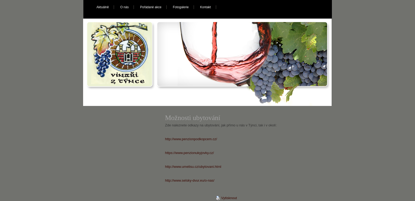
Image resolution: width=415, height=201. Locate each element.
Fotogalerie (181, 7)
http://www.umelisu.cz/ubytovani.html (193, 167)
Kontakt (205, 7)
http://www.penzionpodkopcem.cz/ (191, 139)
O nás (124, 7)
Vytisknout (226, 198)
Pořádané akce (150, 7)
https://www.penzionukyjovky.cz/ (189, 153)
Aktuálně (103, 7)
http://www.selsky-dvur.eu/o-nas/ (189, 180)
